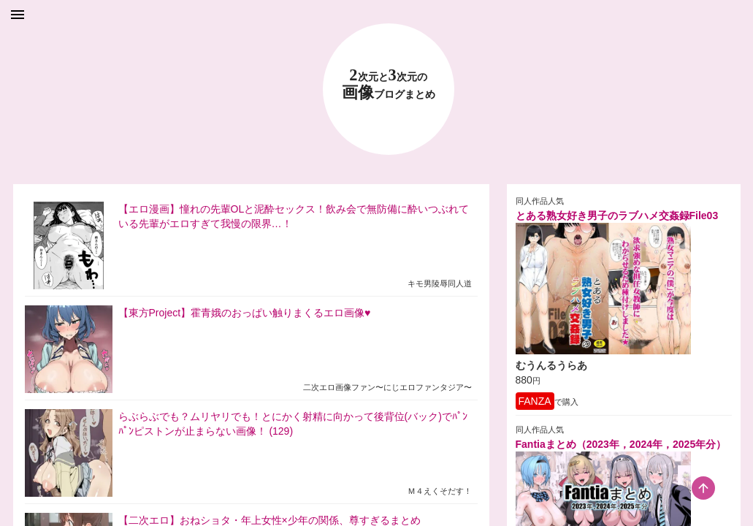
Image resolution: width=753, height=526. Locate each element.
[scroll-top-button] (703, 488)
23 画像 (388, 84)
